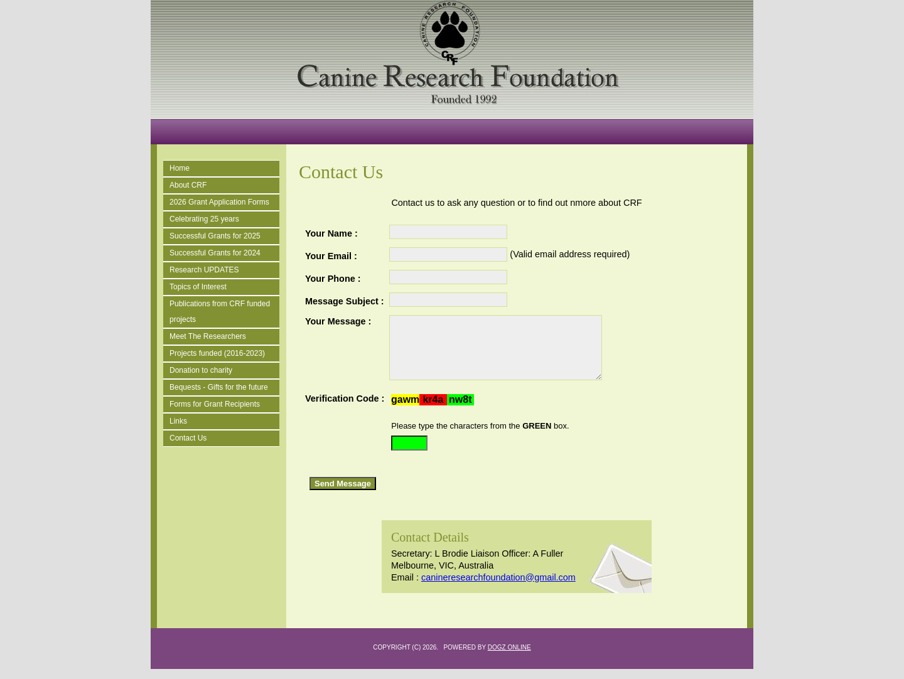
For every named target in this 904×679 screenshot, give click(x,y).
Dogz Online (509, 657)
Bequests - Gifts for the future (219, 387)
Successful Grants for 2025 (215, 236)
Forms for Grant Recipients (215, 404)
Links (178, 421)
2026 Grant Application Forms (219, 202)
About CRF (188, 185)
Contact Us (188, 438)
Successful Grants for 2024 (215, 253)
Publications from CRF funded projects (220, 311)
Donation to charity (201, 370)
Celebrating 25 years (204, 219)
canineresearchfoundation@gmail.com (498, 587)
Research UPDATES (204, 269)
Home (180, 168)
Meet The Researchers (208, 336)
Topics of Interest (198, 286)
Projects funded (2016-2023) (217, 353)
